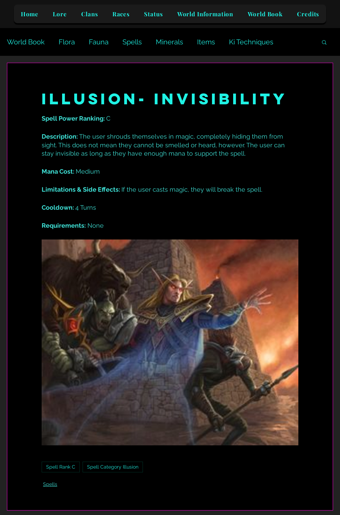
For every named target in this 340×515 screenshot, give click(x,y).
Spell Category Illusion (112, 467)
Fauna (99, 42)
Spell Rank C (60, 467)
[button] (324, 42)
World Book (26, 42)
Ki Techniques (251, 42)
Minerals (169, 42)
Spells (132, 42)
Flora (67, 42)
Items (206, 42)
